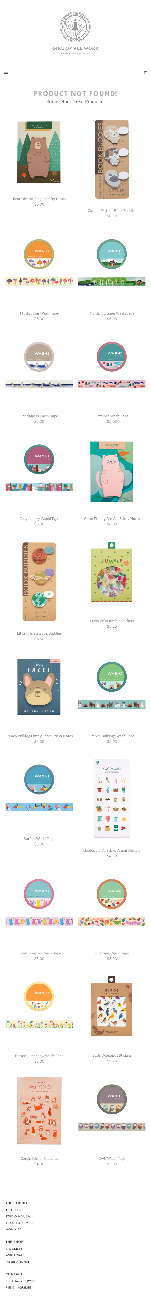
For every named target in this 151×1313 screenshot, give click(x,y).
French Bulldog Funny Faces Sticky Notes (39, 736)
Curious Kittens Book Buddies (112, 210)
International (18, 1261)
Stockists (14, 1248)
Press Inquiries (19, 1287)
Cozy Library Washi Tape (39, 518)
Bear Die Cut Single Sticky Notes (39, 199)
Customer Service (21, 1281)
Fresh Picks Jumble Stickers (112, 621)
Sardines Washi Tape (112, 416)
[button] (6, 72)
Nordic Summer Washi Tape (112, 313)
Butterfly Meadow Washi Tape (39, 1056)
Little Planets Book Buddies (39, 633)
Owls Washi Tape (112, 1158)
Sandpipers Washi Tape (39, 416)
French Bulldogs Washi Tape (112, 736)
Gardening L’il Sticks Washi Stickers (111, 850)
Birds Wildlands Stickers (112, 1055)
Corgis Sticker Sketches (39, 1158)
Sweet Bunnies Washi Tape (39, 953)
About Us (13, 1210)
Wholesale (15, 1255)
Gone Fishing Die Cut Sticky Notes (112, 518)
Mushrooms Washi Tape (39, 313)
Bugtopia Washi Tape (112, 953)
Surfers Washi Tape (39, 838)
